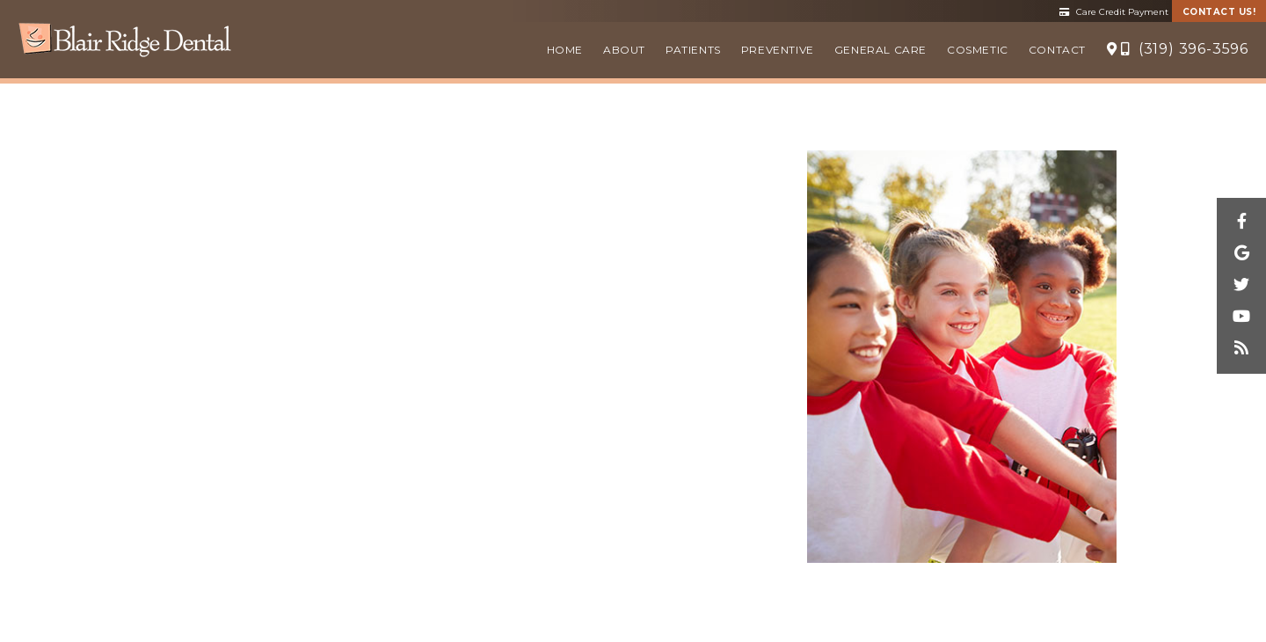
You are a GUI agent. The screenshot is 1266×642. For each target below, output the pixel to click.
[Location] (1112, 50)
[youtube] (1241, 317)
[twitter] (1241, 286)
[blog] (1241, 349)
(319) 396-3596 (1184, 48)
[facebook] (1241, 222)
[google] (1241, 254)
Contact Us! (1219, 12)
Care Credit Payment (1113, 12)
